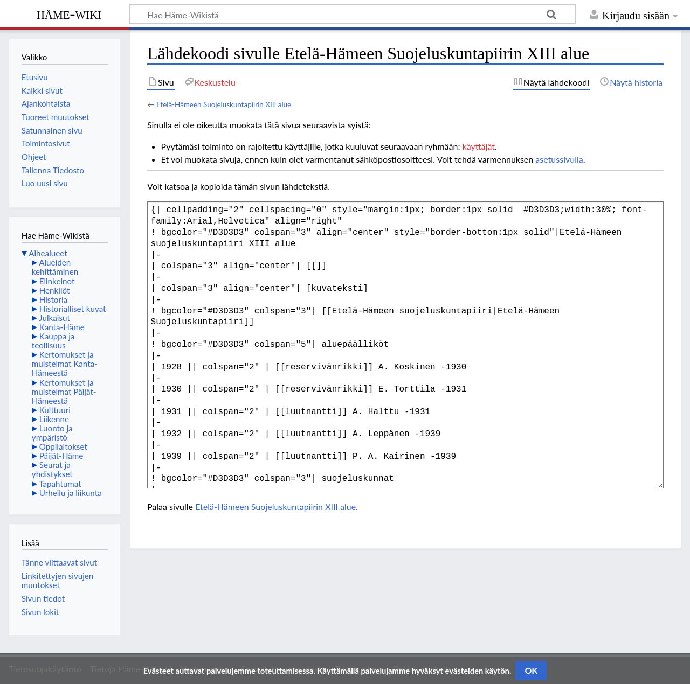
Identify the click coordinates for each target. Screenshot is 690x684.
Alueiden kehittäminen (55, 266)
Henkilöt (54, 290)
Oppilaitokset (63, 446)
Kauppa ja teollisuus (53, 340)
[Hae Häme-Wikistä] (352, 14)
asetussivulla (559, 159)
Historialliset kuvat (72, 308)
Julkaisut (54, 318)
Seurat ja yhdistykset (52, 469)
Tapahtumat (60, 483)
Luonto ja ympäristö (52, 432)
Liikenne (54, 419)
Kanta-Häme (62, 327)
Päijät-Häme (61, 455)
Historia (53, 299)
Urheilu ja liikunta (70, 493)
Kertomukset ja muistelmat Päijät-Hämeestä (64, 392)
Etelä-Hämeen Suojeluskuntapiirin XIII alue (223, 104)
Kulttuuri (55, 410)
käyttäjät (479, 146)
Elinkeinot (57, 281)
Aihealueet (48, 253)
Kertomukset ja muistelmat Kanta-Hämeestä (65, 364)
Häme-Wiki (69, 13)
